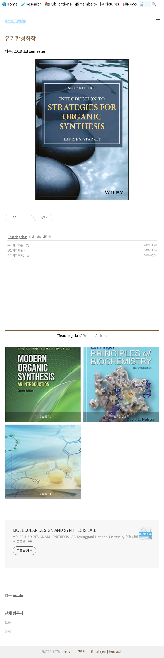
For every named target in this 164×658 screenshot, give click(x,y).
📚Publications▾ (58, 4)
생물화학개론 (15, 250)
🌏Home (9, 4)
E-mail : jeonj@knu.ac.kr (107, 652)
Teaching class (17, 237)
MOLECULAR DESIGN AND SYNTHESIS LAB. (54, 530)
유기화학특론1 (16, 255)
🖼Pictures (109, 4)
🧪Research (31, 4)
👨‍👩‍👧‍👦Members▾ (86, 4)
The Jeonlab (64, 652)
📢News (129, 4)
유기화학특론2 (16, 245)
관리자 (81, 652)
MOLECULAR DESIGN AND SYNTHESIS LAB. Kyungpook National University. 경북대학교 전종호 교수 (75, 538)
